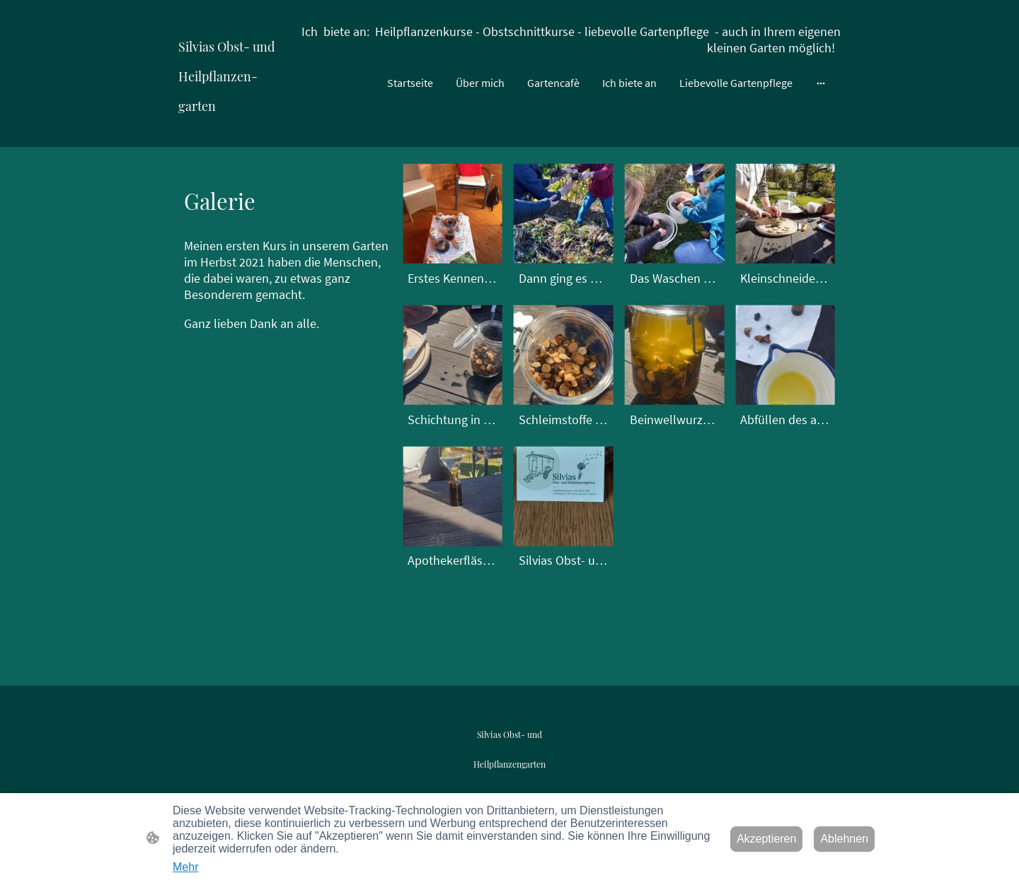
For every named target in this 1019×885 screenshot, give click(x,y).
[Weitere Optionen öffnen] (821, 82)
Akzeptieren (767, 839)
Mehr (185, 867)
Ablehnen (844, 839)
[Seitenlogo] (231, 130)
